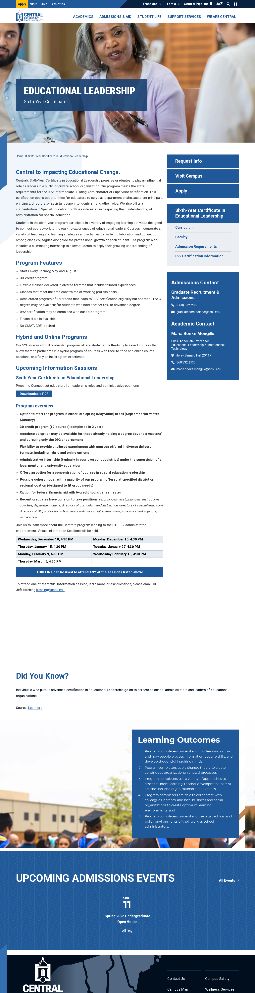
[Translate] (151, 4)
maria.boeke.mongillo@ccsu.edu (199, 369)
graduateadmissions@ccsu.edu (198, 312)
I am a (171, 4)
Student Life (149, 17)
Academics (83, 17)
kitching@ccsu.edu (50, 590)
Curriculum (184, 227)
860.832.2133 (186, 362)
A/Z (219, 4)
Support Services (184, 17)
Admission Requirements (196, 246)
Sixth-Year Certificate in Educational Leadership (200, 213)
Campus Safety (217, 979)
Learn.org (35, 708)
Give (44, 4)
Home (20, 156)
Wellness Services (220, 989)
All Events (227, 880)
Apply (22, 4)
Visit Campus (188, 176)
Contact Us (176, 979)
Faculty (181, 237)
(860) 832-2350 (187, 305)
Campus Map (177, 989)
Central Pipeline (196, 4)
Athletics (58, 4)
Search (228, 4)
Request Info (188, 161)
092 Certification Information (199, 256)
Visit (33, 4)
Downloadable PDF (34, 394)
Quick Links (235, 4)
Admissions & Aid (115, 17)
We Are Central (221, 17)
